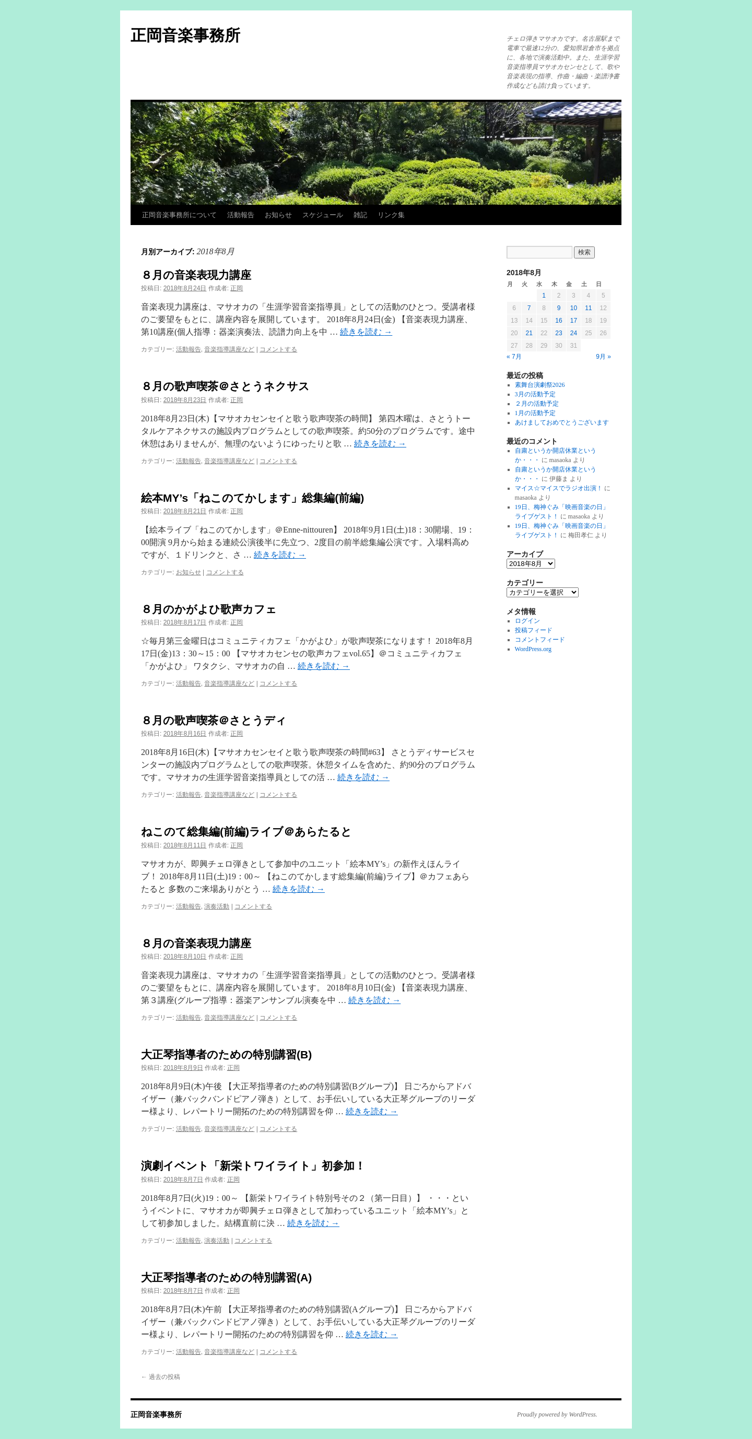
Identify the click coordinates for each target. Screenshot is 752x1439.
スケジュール (322, 215)
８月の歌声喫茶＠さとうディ (214, 720)
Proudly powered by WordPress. (557, 1414)
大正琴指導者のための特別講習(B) (226, 1054)
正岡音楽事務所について (179, 215)
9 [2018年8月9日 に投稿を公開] (559, 308)
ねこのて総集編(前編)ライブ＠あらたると (246, 831)
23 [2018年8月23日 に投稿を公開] (558, 333)
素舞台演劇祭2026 (540, 384)
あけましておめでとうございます (562, 422)
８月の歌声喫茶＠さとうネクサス (225, 386)
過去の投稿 (160, 1377)
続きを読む (366, 331)
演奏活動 (216, 906)
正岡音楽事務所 (185, 35)
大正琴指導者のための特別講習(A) (226, 1277)
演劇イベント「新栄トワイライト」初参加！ (253, 1166)
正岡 (236, 288)
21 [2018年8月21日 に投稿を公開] (528, 333)
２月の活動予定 (537, 403)
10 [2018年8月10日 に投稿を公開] (573, 308)
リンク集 (391, 215)
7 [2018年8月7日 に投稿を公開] (529, 308)
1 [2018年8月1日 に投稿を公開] (544, 295)
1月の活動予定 (535, 413)
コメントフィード (540, 639)
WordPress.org (533, 649)
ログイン (527, 620)
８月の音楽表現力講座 (196, 275)
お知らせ (278, 215)
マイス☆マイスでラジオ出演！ (559, 488)
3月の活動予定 (535, 394)
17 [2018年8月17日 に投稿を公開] (573, 320)
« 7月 (514, 356)
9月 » (603, 356)
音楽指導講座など (229, 349)
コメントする (278, 349)
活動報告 (240, 215)
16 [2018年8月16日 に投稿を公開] (558, 320)
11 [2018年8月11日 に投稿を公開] (588, 308)
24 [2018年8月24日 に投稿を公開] (573, 333)
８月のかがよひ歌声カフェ (209, 609)
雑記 (360, 215)
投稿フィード (534, 630)
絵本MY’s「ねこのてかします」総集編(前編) (252, 498)
